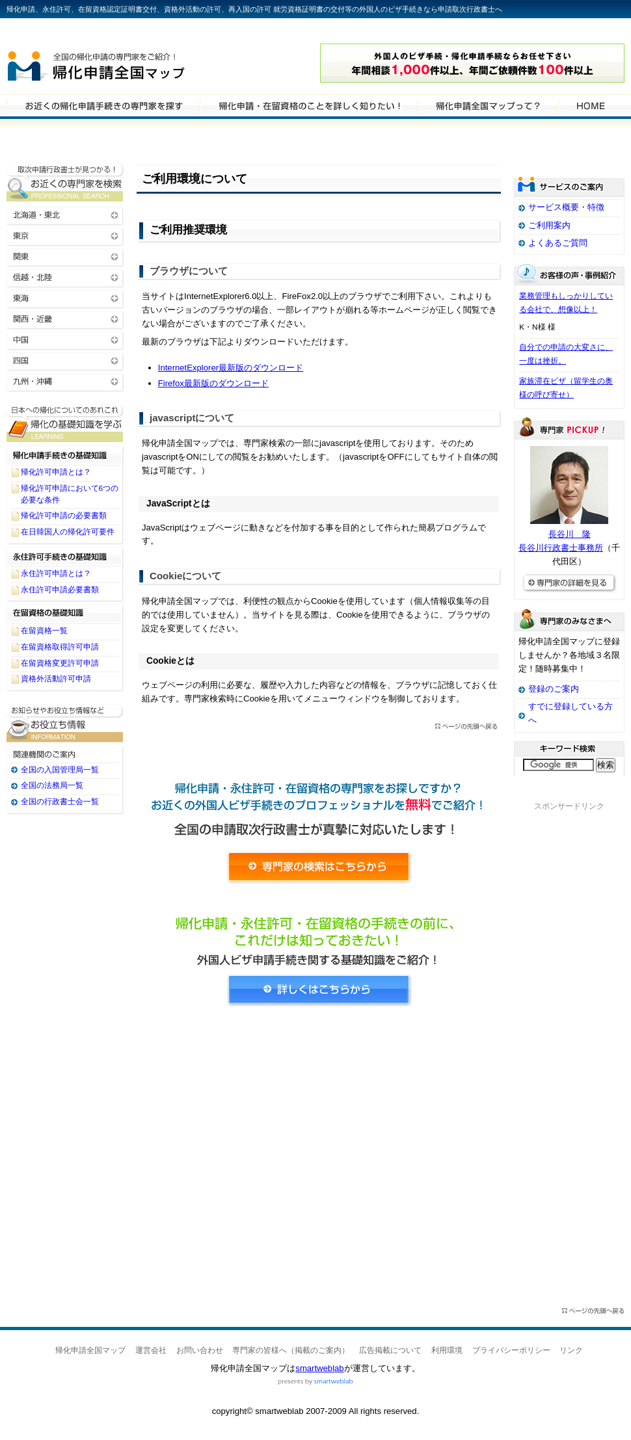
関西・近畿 (65, 318)
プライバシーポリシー (511, 1350)
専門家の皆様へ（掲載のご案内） (290, 1350)
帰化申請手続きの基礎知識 (65, 454)
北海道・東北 (65, 214)
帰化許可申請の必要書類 (64, 515)
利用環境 (447, 1350)
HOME (590, 105)
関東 (65, 255)
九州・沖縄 (65, 380)
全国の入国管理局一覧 (60, 769)
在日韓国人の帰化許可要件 (67, 531)
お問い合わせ (199, 1350)
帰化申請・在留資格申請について (309, 105)
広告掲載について (390, 1350)
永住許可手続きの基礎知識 (65, 556)
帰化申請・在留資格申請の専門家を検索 (103, 105)
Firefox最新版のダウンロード (213, 383)
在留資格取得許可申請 (60, 646)
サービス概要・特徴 (566, 207)
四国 (65, 359)
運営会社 (151, 1350)
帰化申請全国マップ (132, 63)
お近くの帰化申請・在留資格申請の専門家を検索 (65, 182)
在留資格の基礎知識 (65, 613)
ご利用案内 (549, 225)
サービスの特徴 (488, 105)
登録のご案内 (553, 689)
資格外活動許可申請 (56, 678)
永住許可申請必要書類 (60, 589)
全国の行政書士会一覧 (60, 801)
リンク (571, 1350)
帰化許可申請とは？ (56, 472)
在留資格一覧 (44, 630)
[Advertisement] (319, 1138)
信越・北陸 (65, 276)
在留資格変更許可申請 (60, 663)
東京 (65, 235)
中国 (65, 339)
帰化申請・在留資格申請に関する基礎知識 (65, 423)
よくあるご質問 (557, 243)
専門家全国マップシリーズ (79, 31)
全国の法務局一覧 (52, 785)
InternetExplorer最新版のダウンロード (230, 368)
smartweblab (319, 1368)
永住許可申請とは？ (56, 573)
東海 (65, 297)
